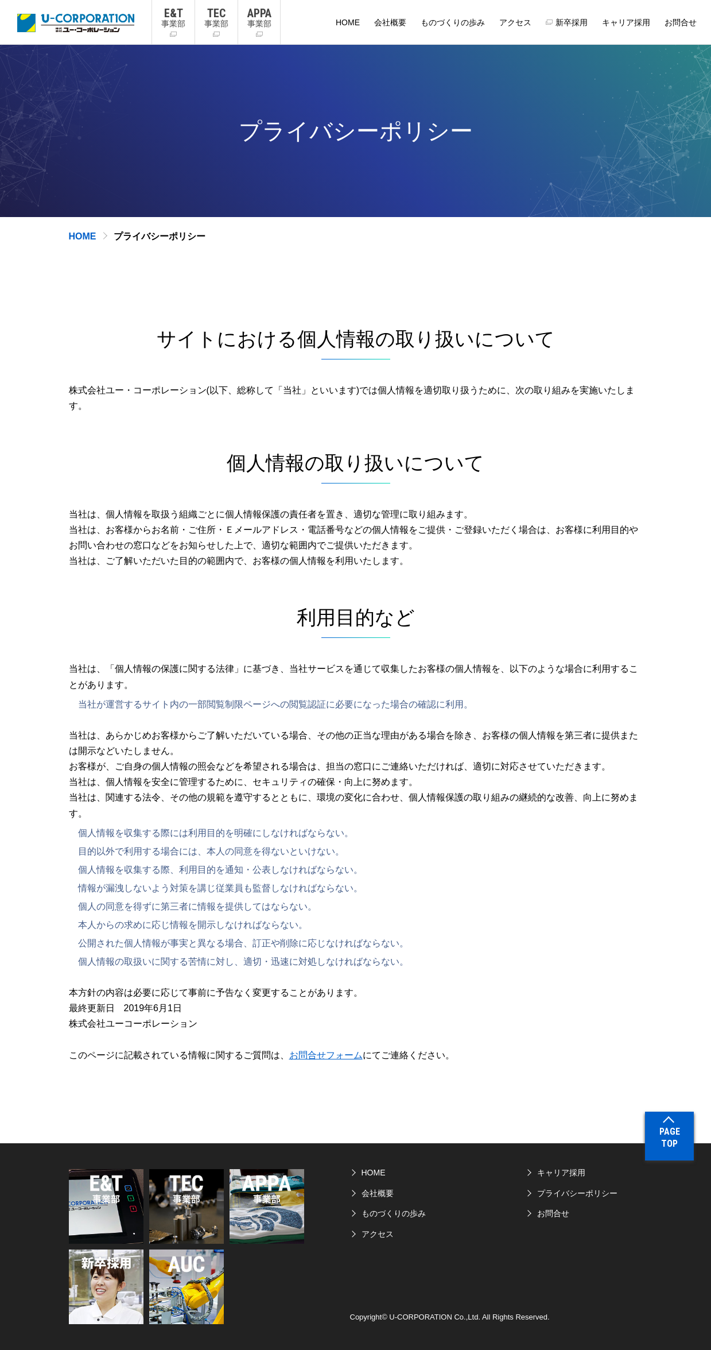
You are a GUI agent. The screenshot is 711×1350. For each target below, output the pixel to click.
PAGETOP (669, 1137)
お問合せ (681, 22)
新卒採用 (571, 22)
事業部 (173, 17)
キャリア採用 (626, 22)
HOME (348, 22)
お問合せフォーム (326, 1055)
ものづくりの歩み (453, 22)
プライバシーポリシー (577, 1193)
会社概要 (390, 22)
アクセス (515, 22)
